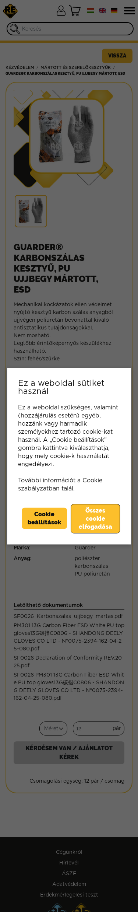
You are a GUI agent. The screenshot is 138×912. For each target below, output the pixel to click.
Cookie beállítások (44, 517)
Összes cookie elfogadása (95, 518)
